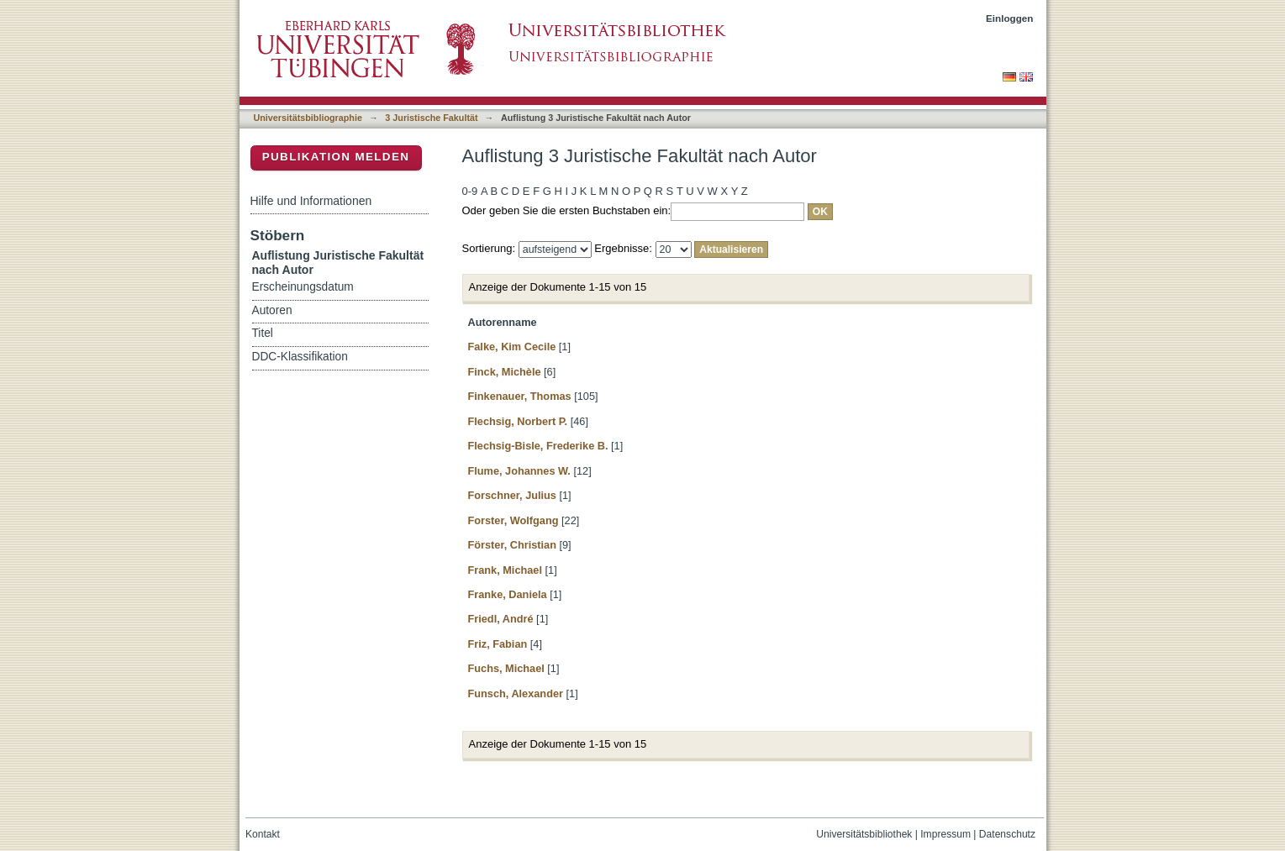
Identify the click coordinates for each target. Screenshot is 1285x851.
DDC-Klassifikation (300, 356)
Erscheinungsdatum (303, 287)
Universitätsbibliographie (308, 118)
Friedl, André (501, 618)
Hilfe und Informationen (311, 200)
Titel (262, 333)
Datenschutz (1007, 834)
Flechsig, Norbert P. (518, 421)
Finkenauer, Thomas (519, 396)
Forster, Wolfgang (513, 520)
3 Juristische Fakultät (431, 118)
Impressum (945, 834)
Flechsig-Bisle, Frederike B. (538, 445)
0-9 (470, 191)
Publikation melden (336, 156)
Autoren (272, 310)
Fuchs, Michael (506, 668)
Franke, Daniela (507, 594)
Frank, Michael (505, 570)
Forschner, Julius (512, 495)
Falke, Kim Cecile (512, 346)
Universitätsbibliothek (864, 834)
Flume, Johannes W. (519, 471)
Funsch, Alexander (515, 693)
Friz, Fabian (498, 644)
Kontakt (262, 834)
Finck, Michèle (504, 371)
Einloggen (1010, 18)
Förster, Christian (512, 544)
